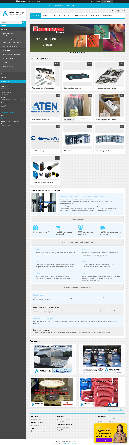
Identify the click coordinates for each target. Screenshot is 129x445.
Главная (35, 15)
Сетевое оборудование (10, 39)
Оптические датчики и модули (12, 70)
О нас (3, 74)
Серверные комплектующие (11, 43)
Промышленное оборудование (7, 34)
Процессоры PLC (7, 66)
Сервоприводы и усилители (11, 54)
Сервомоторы (6, 50)
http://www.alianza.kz (7, 112)
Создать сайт (30, 1)
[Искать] (24, 22)
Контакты (95, 15)
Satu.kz (73, 441)
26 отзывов (96, 1)
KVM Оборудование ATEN (10, 46)
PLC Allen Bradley (7, 58)
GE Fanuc (5, 62)
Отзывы (3, 78)
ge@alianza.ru (5, 118)
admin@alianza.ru (72, 5)
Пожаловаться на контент (69, 443)
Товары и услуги (6, 29)
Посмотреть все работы (115, 410)
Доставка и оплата (79, 15)
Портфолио (107, 15)
